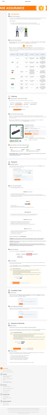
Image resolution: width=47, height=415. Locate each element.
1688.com (32, 408)
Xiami (30, 409)
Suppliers (31, 410)
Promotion (34, 410)
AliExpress (26, 408)
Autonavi (23, 409)
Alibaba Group (10, 408)
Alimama (35, 408)
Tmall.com (19, 408)
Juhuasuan (22, 408)
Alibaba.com (19, 1)
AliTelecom (17, 409)
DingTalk (37, 409)
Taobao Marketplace (15, 408)
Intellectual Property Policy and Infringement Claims (24, 412)
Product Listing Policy (14, 412)
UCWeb (25, 409)
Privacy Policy (33, 412)
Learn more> (30, 191)
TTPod (32, 409)
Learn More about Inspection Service (14, 155)
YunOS (15, 409)
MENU (3, 1)
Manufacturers (27, 410)
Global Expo (16, 410)
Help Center (28, 1)
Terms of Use (37, 412)
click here (17, 245)
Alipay (39, 409)
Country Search (23, 410)
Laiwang (34, 409)
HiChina (20, 409)
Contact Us (9, 412)
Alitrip (38, 408)
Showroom (19, 410)
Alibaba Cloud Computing (10, 409)
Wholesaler (37, 410)
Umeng (28, 409)
